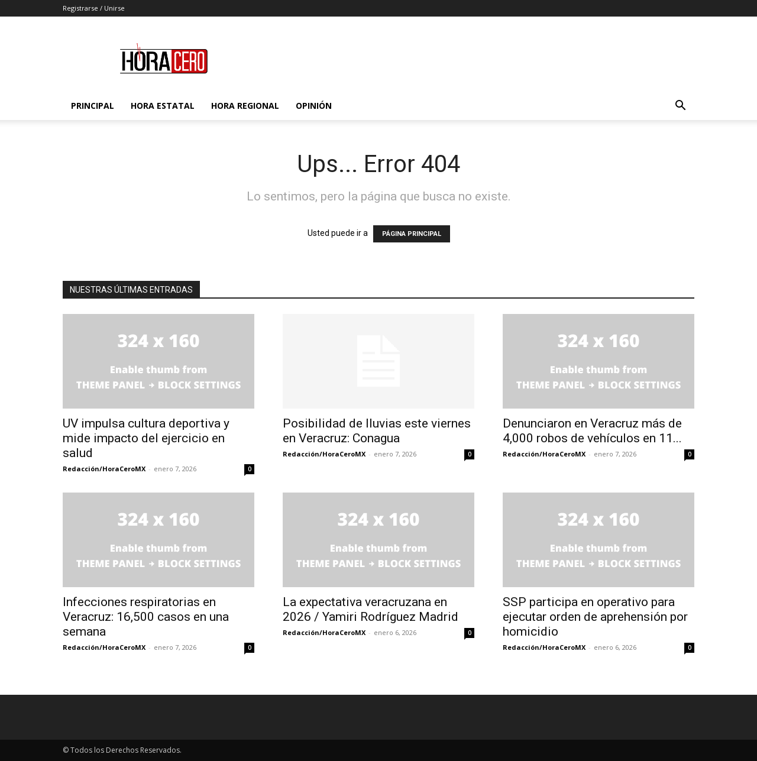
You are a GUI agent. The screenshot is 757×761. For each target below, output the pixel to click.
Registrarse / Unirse (94, 8)
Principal (92, 105)
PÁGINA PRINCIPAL (411, 234)
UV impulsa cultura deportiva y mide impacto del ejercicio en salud (146, 438)
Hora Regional (245, 105)
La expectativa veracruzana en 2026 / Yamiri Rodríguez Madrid (370, 609)
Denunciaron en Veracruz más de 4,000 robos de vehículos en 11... (592, 430)
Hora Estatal (163, 105)
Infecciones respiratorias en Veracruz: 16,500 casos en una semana (146, 617)
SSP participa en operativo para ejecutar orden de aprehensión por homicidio (595, 617)
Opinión (314, 105)
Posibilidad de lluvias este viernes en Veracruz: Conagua (377, 430)
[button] (680, 106)
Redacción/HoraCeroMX (104, 468)
